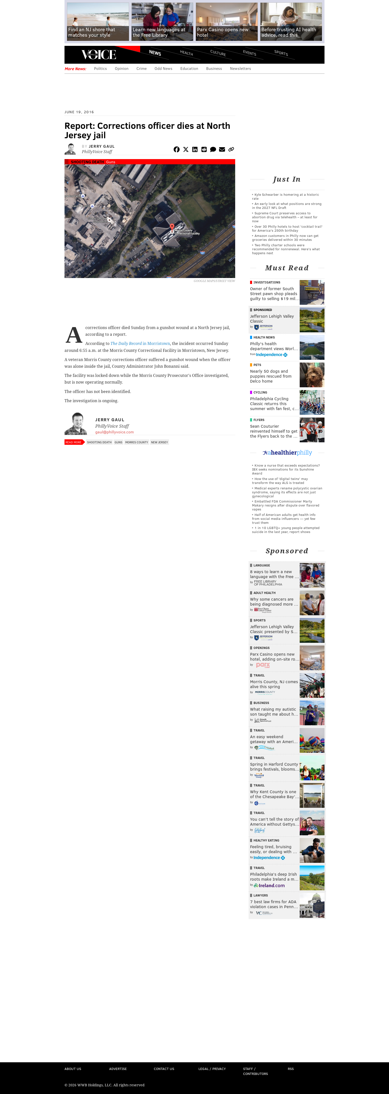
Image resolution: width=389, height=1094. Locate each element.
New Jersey (159, 442)
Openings (262, 647)
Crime (141, 68)
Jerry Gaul (102, 146)
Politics (100, 68)
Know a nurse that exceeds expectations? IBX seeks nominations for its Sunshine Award (286, 469)
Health (186, 53)
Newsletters (240, 68)
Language (262, 565)
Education (189, 68)
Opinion (122, 68)
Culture (218, 52)
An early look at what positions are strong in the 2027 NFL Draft (287, 205)
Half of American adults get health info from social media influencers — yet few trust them (284, 518)
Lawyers (261, 895)
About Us (73, 1068)
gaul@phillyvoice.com (114, 431)
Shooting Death (87, 161)
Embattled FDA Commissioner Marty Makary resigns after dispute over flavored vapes (285, 505)
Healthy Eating (266, 840)
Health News (264, 337)
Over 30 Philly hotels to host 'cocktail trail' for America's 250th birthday (287, 228)
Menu (72, 54)
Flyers (259, 420)
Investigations (267, 282)
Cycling (260, 392)
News (155, 52)
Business (214, 68)
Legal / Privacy (212, 1068)
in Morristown (140, 343)
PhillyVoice (98, 54)
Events (249, 53)
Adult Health (265, 592)
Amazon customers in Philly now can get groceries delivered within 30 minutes (285, 237)
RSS (291, 1068)
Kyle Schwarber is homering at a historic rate (285, 196)
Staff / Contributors (255, 1071)
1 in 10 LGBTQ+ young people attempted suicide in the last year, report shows (286, 529)
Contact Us (164, 1068)
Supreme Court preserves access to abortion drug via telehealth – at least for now (285, 217)
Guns (110, 161)
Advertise (118, 1068)
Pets (257, 365)
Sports (281, 53)
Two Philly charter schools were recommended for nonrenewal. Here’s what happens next (286, 249)
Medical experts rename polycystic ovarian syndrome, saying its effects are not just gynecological (287, 492)
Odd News (163, 68)
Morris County (136, 442)
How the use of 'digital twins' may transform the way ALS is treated (280, 480)
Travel (259, 675)
